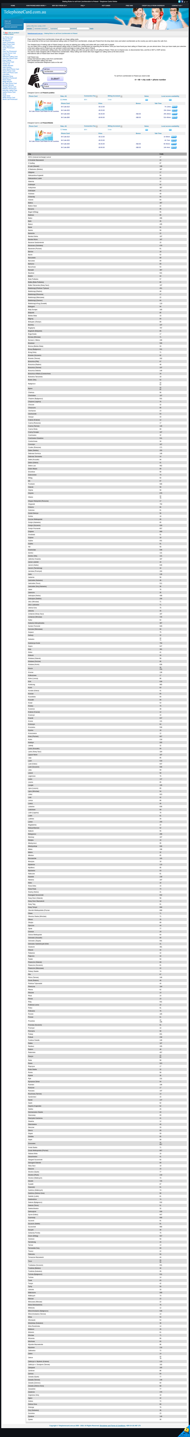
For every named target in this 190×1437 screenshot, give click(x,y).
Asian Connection (9, 42)
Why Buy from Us (59, 5)
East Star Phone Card (10, 58)
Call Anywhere (7, 46)
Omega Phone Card (9, 87)
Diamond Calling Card (10, 57)
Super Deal (6, 96)
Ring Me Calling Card (10, 90)
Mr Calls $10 (65, 107)
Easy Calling (7, 60)
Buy (6, 32)
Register (29, 28)
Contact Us (176, 5)
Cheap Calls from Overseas (153, 5)
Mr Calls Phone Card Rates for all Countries (44, 111)
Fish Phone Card (8, 62)
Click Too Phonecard (10, 51)
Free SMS (129, 5)
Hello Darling (7, 67)
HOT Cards (106, 5)
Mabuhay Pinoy (8, 76)
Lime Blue (6, 74)
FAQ (82, 5)
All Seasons (7, 41)
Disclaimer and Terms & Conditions (112, 1426)
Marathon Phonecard (10, 78)
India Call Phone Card (10, 73)
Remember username (40, 28)
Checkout (8, 23)
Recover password (11, 27)
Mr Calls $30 (65, 114)
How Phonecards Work (35, 5)
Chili (4, 49)
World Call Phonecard (10, 99)
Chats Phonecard (8, 48)
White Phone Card (9, 98)
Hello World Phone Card (11, 69)
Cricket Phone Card (9, 53)
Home (13, 5)
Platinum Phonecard (9, 89)
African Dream (7, 39)
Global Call (6, 64)
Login (91, 28)
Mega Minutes (7, 81)
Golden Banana (8, 65)
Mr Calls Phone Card (10, 83)
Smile (4, 94)
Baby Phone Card (9, 44)
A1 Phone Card (8, 37)
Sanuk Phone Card (9, 92)
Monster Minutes (8, 85)
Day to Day (6, 55)
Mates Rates (7, 80)
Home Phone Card (9, 71)
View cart (8, 21)
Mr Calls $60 (65, 117)
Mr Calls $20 (65, 110)
